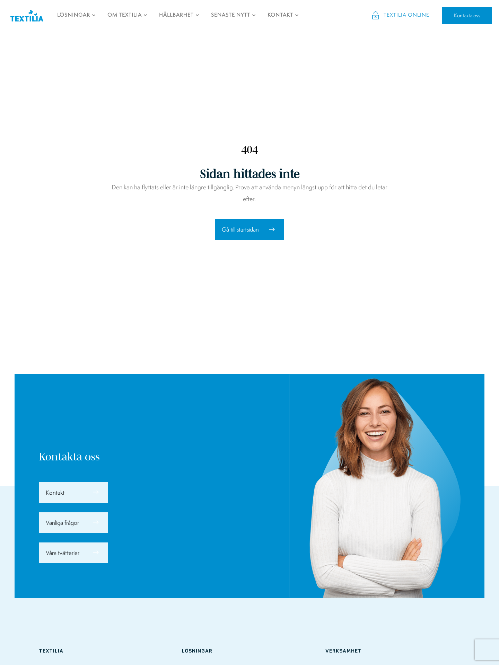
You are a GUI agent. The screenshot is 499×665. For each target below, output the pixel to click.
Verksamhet (343, 651)
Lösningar (197, 651)
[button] (249, 229)
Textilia (51, 651)
